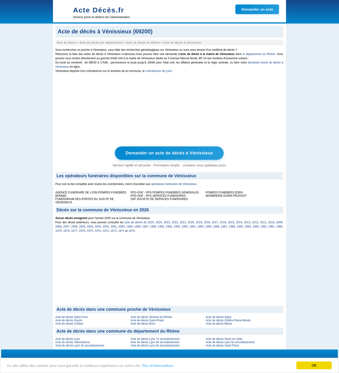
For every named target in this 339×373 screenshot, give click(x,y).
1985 (240, 226)
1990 (200, 226)
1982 (263, 226)
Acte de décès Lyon (67, 339)
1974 (98, 230)
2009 (279, 222)
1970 (131, 230)
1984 (248, 226)
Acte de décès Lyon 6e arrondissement (230, 342)
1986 (232, 226)
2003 (98, 226)
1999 (129, 226)
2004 (90, 226)
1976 (82, 230)
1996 (153, 226)
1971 (121, 230)
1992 (185, 226)
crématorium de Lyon (158, 71)
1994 (169, 226)
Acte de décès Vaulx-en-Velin (224, 339)
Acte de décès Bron (142, 323)
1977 (74, 230)
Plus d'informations (158, 365)
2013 (247, 222)
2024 (159, 222)
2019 (199, 222)
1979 (58, 230)
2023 (167, 222)
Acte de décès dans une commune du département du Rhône (118, 331)
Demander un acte (257, 9)
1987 (224, 226)
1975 (90, 230)
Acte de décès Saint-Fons (71, 317)
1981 (271, 226)
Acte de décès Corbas (69, 323)
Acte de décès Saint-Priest (147, 320)
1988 (216, 226)
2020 (191, 222)
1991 (193, 226)
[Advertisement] (169, 111)
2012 (255, 222)
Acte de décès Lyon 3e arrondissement (79, 345)
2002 (106, 226)
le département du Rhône (259, 54)
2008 (58, 226)
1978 (66, 230)
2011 (263, 222)
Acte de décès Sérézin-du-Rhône (151, 317)
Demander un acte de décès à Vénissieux (169, 153)
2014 (239, 222)
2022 (175, 222)
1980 (279, 226)
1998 (137, 226)
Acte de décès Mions (219, 323)
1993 (177, 226)
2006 (74, 226)
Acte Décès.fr (98, 10)
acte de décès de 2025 (139, 222)
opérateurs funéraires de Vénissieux (173, 184)
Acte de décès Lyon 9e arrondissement (154, 345)
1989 (208, 226)
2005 (82, 226)
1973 (105, 230)
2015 (231, 222)
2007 (66, 226)
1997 (145, 226)
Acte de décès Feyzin (68, 320)
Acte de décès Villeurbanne (72, 342)
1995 (161, 226)
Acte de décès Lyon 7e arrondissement (154, 339)
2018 (207, 222)
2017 (215, 222)
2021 (183, 222)
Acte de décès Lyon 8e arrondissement (154, 342)
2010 (271, 222)
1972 (113, 230)
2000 (121, 226)
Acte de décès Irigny (218, 317)
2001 (114, 226)
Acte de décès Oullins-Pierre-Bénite (228, 320)
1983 (256, 226)
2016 (223, 222)
